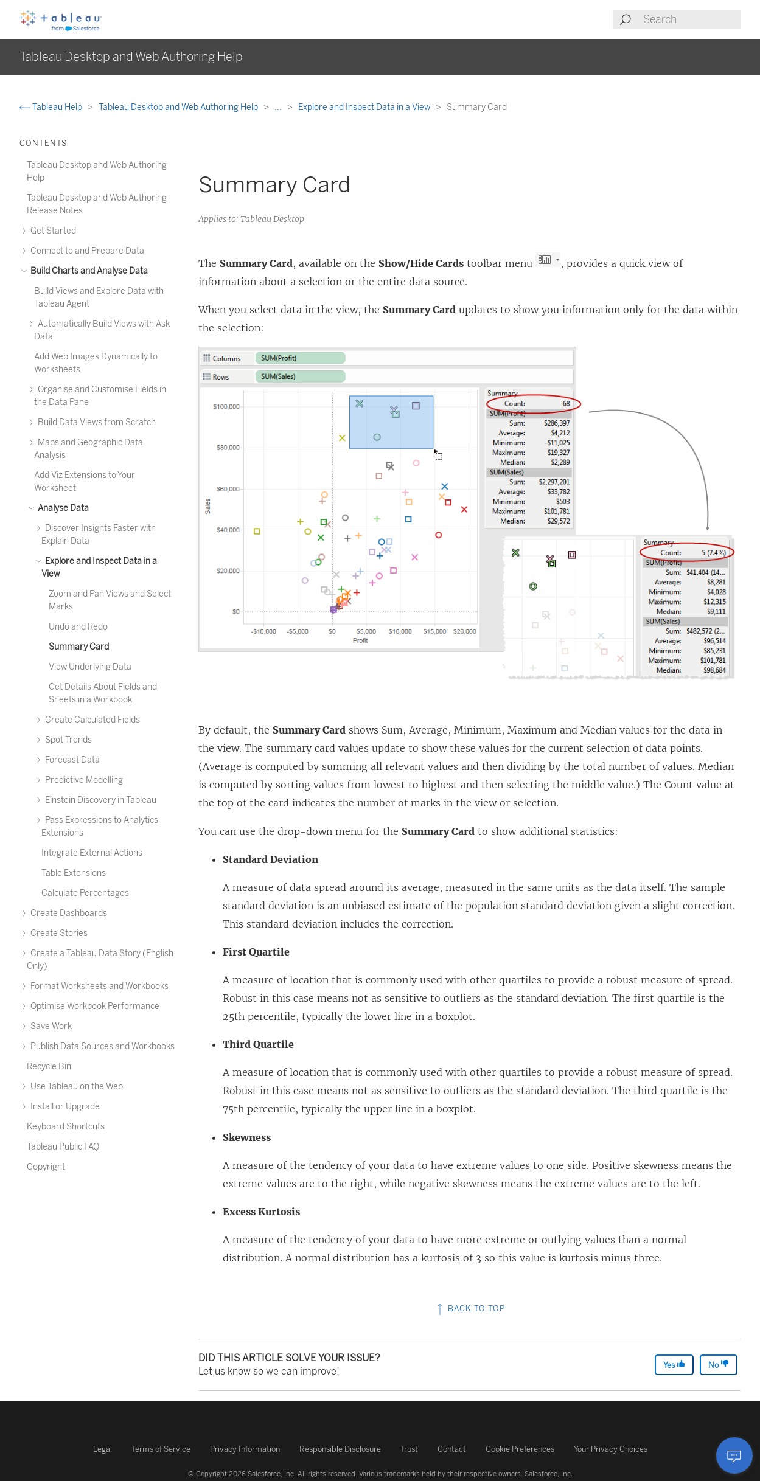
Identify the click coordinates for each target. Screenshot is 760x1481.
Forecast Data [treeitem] (70, 760)
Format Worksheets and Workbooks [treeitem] (98, 986)
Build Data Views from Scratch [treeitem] (95, 422)
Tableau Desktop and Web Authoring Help (179, 107)
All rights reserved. (327, 1473)
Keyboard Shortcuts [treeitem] (66, 1127)
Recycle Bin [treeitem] (49, 1066)
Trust (409, 1449)
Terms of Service (160, 1449)
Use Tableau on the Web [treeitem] (75, 1086)
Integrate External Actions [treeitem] (91, 853)
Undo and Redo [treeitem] (78, 627)
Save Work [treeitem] (49, 1026)
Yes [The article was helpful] (674, 1364)
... (279, 107)
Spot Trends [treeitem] (66, 740)
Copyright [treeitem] (46, 1167)
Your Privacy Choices (610, 1449)
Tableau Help (51, 107)
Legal (102, 1449)
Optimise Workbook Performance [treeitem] (93, 1006)
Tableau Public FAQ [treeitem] (63, 1147)
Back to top (469, 1308)
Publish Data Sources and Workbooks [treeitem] (101, 1046)
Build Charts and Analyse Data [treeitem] (87, 271)
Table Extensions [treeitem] (73, 873)
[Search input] (691, 19)
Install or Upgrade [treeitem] (63, 1106)
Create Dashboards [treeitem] (67, 913)
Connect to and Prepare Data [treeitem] (85, 251)
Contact (452, 1449)
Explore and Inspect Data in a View (365, 107)
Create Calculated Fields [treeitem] (90, 720)
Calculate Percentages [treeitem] (85, 893)
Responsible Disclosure (340, 1449)
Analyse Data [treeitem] (61, 508)
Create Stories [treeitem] (57, 933)
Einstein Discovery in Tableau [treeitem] (98, 800)
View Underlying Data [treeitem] (90, 667)
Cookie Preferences (520, 1449)
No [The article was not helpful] (718, 1364)
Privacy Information (245, 1449)
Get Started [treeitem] (51, 231)
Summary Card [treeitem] (79, 647)
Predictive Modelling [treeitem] (82, 780)
